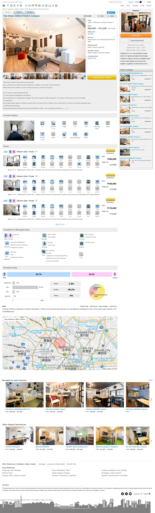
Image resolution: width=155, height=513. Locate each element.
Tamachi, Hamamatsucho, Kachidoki (114, 475)
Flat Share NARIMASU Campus (130, 158)
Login (149, 2)
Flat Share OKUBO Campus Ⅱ (130, 137)
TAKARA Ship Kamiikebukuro (77, 447)
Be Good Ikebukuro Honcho (136, 447)
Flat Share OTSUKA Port (128, 105)
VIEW (112, 16)
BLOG (149, 5)
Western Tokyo (7, 473)
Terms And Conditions (13, 500)
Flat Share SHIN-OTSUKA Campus (132, 84)
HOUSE (7, 12)
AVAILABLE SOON (102, 77)
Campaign (41, 464)
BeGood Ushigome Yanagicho (107, 447)
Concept (135, 5)
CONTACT (136, 35)
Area (128, 5)
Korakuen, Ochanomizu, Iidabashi (64, 475)
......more (66, 108)
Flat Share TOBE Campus (128, 94)
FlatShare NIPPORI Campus (129, 116)
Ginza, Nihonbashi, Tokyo (61, 470)
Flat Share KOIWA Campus (129, 126)
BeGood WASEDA (42, 447)
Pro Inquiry (49, 500)
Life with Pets (71, 464)
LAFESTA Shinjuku (13, 447)
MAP (102, 16)
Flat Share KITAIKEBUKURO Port (131, 73)
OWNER (30, 12)
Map (122, 5)
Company (3, 500)
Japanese (138, 494)
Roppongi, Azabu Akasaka (11, 470)
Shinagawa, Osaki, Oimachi (111, 473)
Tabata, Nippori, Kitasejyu (61, 473)
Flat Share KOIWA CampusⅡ (129, 147)
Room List (60, 224)
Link (32, 500)
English (147, 494)
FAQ (142, 5)
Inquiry (43, 500)
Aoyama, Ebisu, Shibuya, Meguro (14, 475)
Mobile (37, 500)
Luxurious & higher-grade (56, 464)
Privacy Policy (26, 500)
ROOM (19, 12)
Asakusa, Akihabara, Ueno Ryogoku (114, 470)
